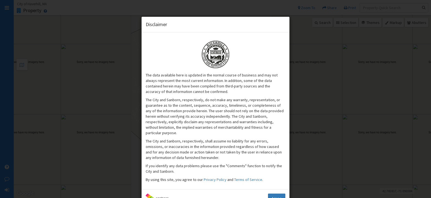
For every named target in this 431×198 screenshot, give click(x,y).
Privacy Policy (215, 179)
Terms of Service (248, 179)
